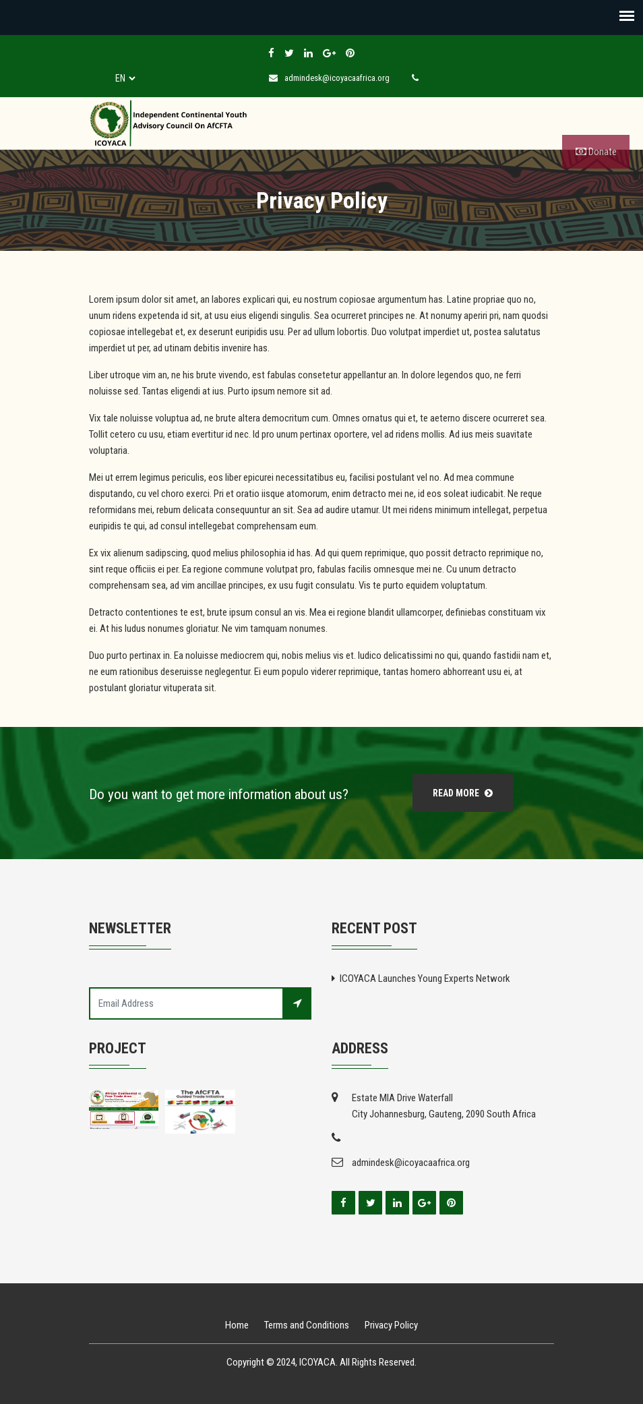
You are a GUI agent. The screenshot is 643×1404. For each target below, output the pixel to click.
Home (237, 1325)
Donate (596, 152)
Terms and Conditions (306, 1325)
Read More (463, 793)
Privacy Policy (391, 1325)
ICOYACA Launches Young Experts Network (425, 978)
